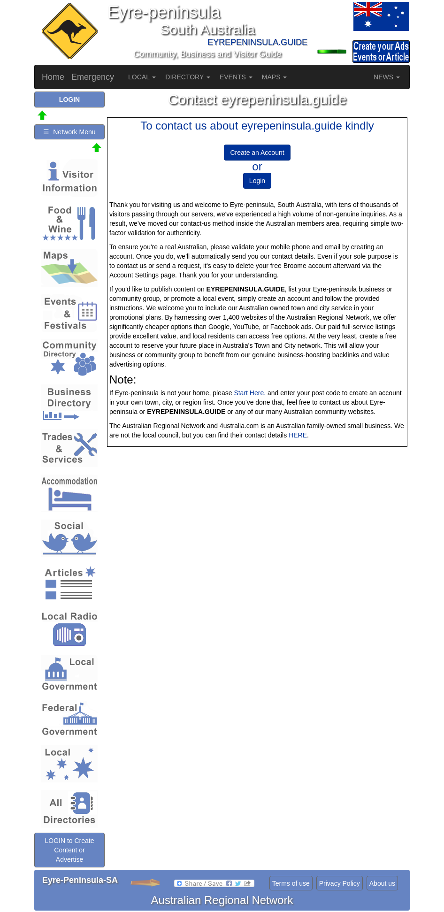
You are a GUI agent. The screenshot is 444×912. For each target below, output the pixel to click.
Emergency (92, 77)
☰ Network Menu (69, 132)
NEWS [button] (387, 77)
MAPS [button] (274, 77)
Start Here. (250, 393)
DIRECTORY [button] (187, 77)
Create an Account (257, 152)
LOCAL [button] (142, 77)
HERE (298, 435)
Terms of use (291, 883)
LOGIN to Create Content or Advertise (69, 850)
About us (382, 883)
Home (53, 77)
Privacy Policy (339, 883)
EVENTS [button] (236, 77)
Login (257, 180)
